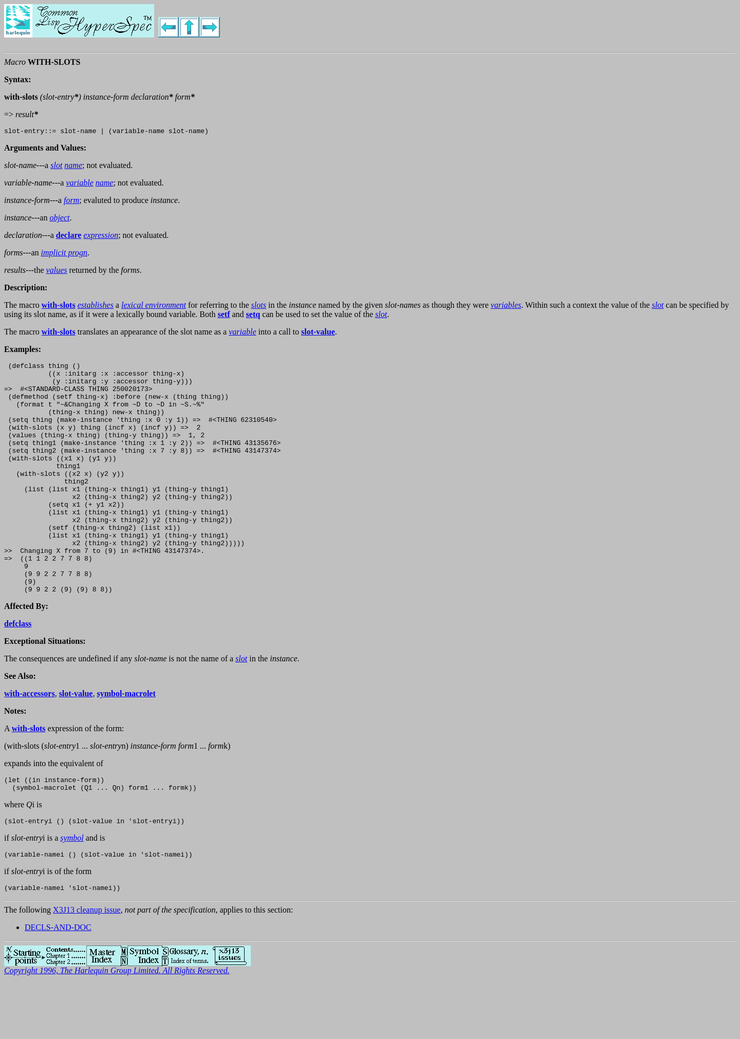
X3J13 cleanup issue (87, 965)
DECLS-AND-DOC (58, 982)
